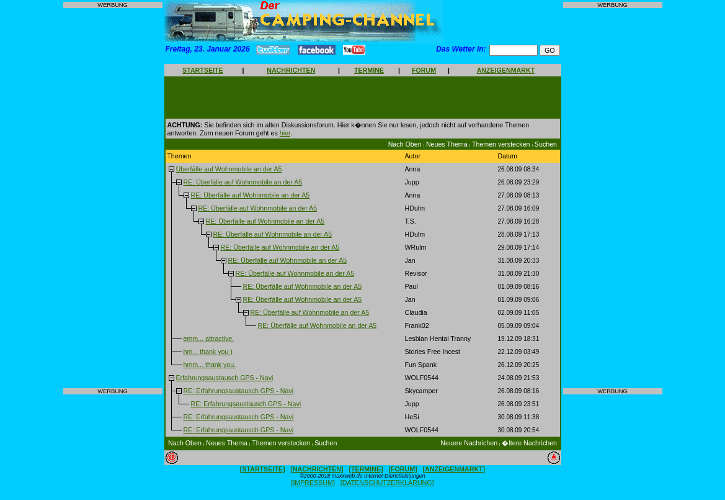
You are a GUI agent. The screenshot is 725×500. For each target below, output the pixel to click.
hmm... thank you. (209, 364)
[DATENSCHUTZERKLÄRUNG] (387, 482)
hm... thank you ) (207, 351)
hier (285, 133)
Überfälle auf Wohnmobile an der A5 (229, 169)
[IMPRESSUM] (312, 482)
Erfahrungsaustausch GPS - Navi (224, 377)
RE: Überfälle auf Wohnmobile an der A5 (242, 182)
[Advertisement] (112, 198)
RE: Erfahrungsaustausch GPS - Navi (238, 390)
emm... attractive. (208, 338)
